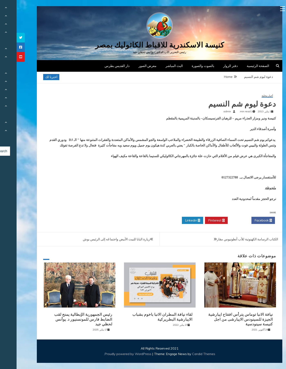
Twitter (223, 220)
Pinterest (199, 220)
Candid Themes (187, 354)
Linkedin (176, 220)
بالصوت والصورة (186, 66)
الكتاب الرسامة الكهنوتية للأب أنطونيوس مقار (230, 239)
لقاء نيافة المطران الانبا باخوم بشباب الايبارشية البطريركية (146, 317)
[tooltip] (4, 37)
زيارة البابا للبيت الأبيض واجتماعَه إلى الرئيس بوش (99, 239)
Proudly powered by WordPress (112, 354)
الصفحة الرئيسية (241, 66)
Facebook (246, 220)
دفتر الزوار (214, 66)
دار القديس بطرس (100, 66)
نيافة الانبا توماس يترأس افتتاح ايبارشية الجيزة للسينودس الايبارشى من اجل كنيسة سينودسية (224, 319)
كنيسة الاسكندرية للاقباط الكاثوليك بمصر (143, 45)
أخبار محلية (250, 95)
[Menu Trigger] (266, 8)
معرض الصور (131, 66)
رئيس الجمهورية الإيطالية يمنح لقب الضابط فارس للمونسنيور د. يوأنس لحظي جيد (67, 319)
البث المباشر (157, 66)
